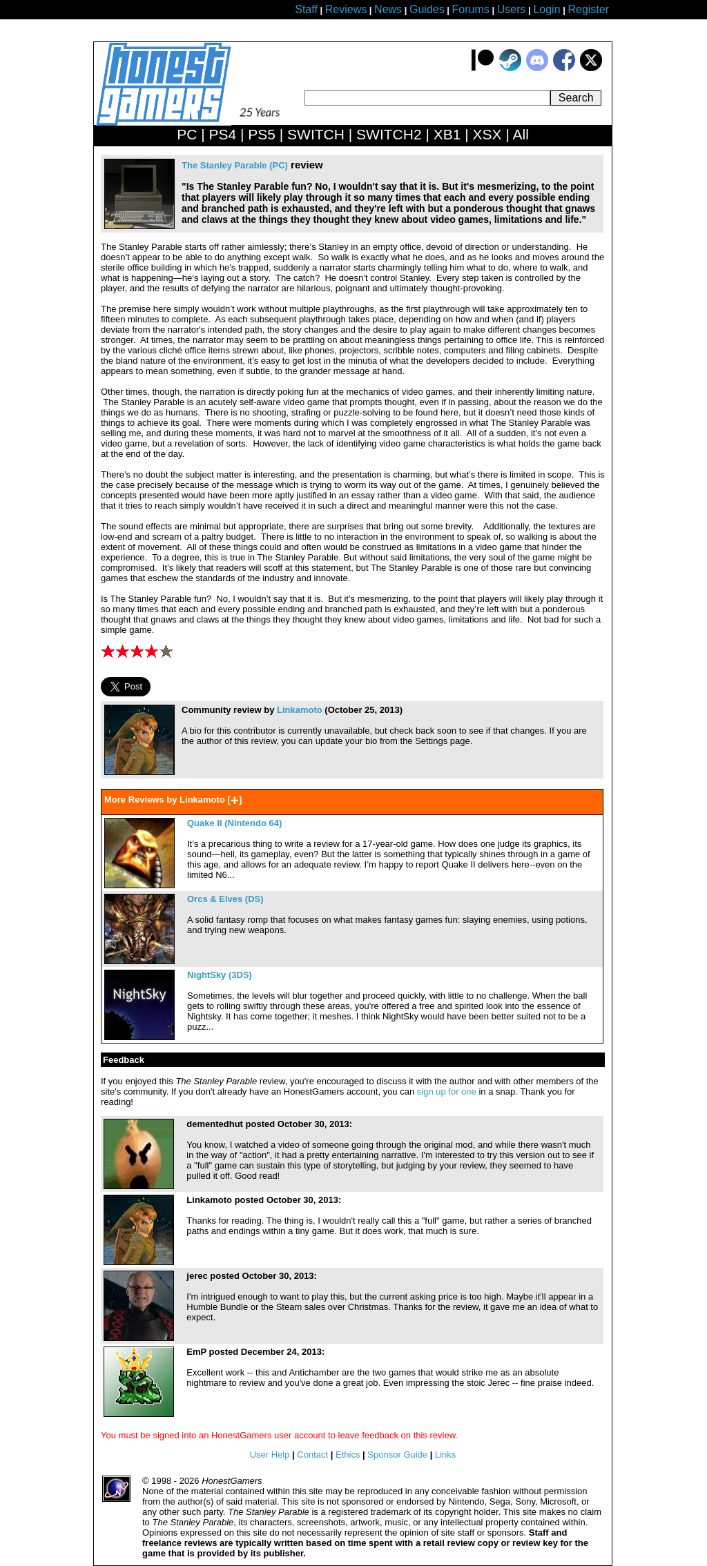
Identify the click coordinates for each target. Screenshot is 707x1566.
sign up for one (446, 1091)
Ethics (348, 1454)
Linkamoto (299, 710)
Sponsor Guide (397, 1454)
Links (445, 1454)
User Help (270, 1454)
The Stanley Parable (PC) (235, 165)
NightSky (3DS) (219, 975)
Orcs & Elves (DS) (225, 899)
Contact (312, 1454)
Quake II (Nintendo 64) (234, 823)
